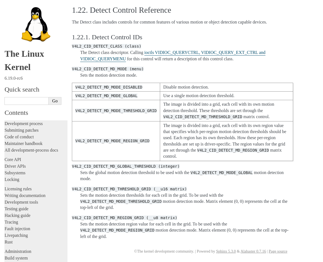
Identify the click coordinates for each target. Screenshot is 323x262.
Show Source (16, 257)
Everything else (20, 191)
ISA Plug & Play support (30, 185)
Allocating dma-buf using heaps (35, 120)
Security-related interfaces (29, 98)
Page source (278, 251)
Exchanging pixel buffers (30, 126)
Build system (16, 66)
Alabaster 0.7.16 (253, 251)
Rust (8, 50)
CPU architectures (20, 216)
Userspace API (18, 86)
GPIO (16, 142)
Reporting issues (19, 72)
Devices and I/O (21, 104)
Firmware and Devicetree (27, 206)
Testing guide (16, 16)
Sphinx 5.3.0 (226, 251)
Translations (15, 234)
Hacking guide (17, 23)
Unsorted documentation (26, 225)
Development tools (21, 10)
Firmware (13, 200)
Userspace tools (18, 79)
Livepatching (16, 43)
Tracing (11, 30)
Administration (17, 59)
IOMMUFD (20, 148)
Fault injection (17, 36)
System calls (18, 92)
